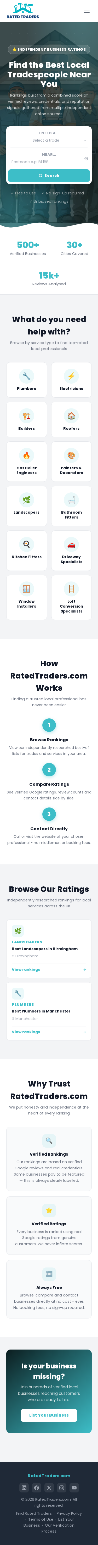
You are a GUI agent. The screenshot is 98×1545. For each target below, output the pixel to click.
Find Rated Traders (34, 1513)
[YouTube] (74, 1487)
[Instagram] (61, 1487)
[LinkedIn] (24, 1487)
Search (49, 175)
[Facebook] (36, 1487)
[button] (49, 140)
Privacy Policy (69, 1513)
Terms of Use (40, 1519)
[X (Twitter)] (49, 1487)
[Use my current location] (86, 158)
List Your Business (49, 1415)
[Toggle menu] (87, 11)
